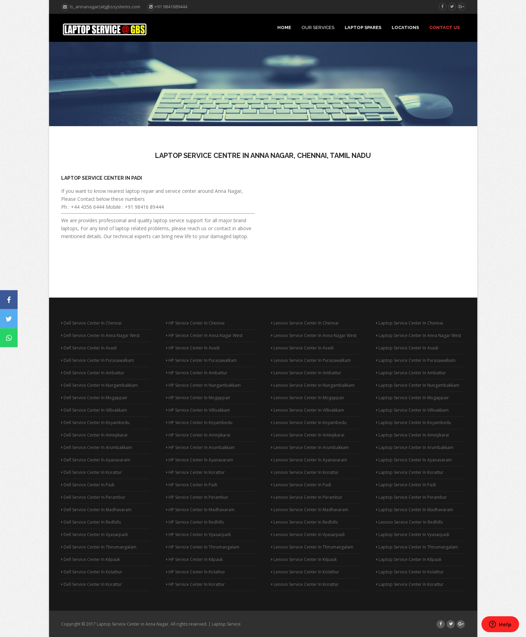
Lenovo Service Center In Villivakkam (307, 410)
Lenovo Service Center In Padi (301, 485)
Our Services (318, 27)
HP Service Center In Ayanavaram (199, 460)
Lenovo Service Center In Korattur (305, 472)
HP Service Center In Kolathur (195, 572)
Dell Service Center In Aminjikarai (94, 435)
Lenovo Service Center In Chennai (304, 323)
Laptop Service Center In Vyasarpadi (412, 534)
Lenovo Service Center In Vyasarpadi (308, 534)
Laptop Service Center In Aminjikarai (412, 435)
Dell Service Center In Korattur (91, 472)
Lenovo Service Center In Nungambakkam (313, 385)
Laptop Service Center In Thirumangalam (417, 547)
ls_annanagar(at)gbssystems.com (100, 6)
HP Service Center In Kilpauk (194, 559)
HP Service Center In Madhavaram (200, 510)
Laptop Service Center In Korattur (409, 472)
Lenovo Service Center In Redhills (304, 522)
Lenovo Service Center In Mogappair (307, 398)
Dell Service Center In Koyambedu (95, 422)
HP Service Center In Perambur (197, 497)
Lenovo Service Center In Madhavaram (309, 510)
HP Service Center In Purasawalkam (201, 360)
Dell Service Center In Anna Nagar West (100, 335)
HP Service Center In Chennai (195, 323)
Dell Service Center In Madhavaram (96, 510)
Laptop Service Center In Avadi (407, 348)
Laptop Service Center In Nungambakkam (417, 385)
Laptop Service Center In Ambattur (411, 373)
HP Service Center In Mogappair (198, 398)
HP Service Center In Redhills (195, 522)
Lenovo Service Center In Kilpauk (304, 559)
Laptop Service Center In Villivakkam (412, 410)
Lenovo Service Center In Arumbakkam (310, 447)
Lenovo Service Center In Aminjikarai (307, 435)
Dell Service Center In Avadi (89, 348)
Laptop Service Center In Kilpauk (408, 559)
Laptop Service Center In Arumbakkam (414, 447)
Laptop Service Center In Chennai (409, 323)
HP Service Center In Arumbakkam (200, 447)
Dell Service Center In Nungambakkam (99, 385)
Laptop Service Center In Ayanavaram (414, 460)
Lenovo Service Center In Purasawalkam (311, 360)
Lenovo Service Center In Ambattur (306, 373)
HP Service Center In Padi (191, 485)
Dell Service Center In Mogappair (94, 398)
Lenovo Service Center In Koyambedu (308, 422)
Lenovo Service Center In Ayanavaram (309, 460)
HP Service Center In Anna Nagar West (204, 335)
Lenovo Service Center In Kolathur (305, 572)
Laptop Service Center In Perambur (411, 497)
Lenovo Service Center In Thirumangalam (312, 547)
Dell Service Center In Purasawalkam (97, 360)
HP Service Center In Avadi (193, 348)
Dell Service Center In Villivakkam (94, 410)
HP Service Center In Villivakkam (198, 410)
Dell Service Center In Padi (87, 485)
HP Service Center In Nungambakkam (203, 385)
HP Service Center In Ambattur (196, 373)
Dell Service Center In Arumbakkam (96, 447)
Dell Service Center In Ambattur (92, 373)
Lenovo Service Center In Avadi (302, 348)
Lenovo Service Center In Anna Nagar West (313, 335)
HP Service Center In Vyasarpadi (198, 534)
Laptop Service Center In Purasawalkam (416, 360)
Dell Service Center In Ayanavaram (95, 460)
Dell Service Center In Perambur (93, 497)
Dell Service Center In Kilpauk (90, 559)
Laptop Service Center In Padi (101, 178)
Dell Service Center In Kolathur (91, 572)
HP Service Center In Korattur (195, 472)
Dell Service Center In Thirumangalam (98, 547)
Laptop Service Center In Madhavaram (414, 510)
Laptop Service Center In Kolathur (410, 572)
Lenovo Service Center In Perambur (306, 497)
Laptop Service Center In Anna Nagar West (418, 335)
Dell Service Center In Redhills (91, 522)
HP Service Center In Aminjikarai (198, 435)
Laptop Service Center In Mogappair (412, 398)
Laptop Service (226, 624)
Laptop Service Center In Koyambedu (413, 422)
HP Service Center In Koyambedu (199, 422)
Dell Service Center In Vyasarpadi (94, 534)
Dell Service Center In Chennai (91, 323)
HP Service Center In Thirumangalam (202, 547)
